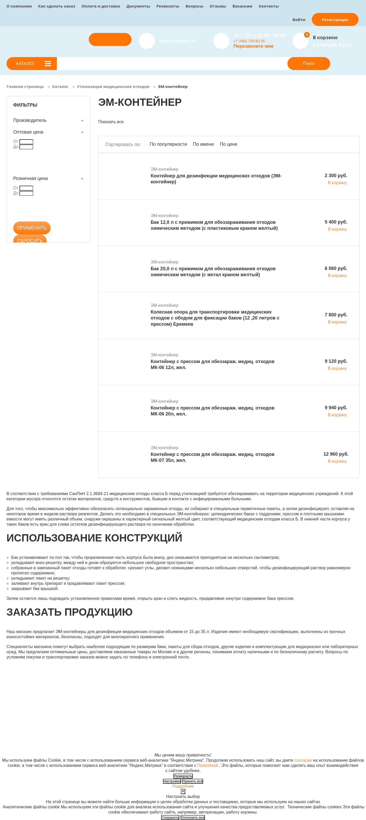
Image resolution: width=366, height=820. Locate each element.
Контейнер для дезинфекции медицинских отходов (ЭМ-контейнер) (216, 178)
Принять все (193, 781)
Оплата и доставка (100, 6)
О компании (19, 6)
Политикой (207, 765)
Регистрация (335, 19)
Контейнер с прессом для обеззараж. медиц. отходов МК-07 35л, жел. (212, 457)
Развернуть (183, 776)
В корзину (337, 182)
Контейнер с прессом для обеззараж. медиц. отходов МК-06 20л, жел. (212, 410)
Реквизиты (167, 6)
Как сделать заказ (56, 6)
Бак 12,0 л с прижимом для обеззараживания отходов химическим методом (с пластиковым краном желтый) (214, 225)
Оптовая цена (28, 132)
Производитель (29, 120)
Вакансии (242, 6)
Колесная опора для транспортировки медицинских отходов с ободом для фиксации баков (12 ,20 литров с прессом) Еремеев (215, 318)
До (15, 146)
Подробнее (183, 786)
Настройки (171, 781)
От (15, 141)
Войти (299, 19)
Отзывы (218, 6)
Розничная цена (30, 178)
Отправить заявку (110, 39)
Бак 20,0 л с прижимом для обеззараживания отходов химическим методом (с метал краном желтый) (213, 271)
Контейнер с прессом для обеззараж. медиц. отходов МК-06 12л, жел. (212, 364)
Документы (138, 6)
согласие (303, 760)
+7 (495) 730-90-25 (249, 41)
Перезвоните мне (253, 46)
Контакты (269, 6)
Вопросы (194, 6)
